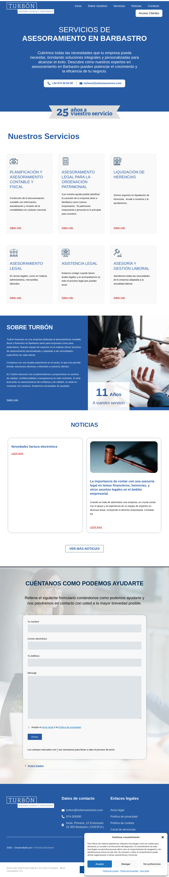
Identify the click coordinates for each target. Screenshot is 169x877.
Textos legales (36, 765)
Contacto (153, 6)
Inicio (78, 6)
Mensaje (84, 697)
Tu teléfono (84, 661)
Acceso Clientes (149, 13)
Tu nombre (84, 627)
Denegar (125, 864)
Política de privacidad (129, 871)
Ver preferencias (152, 864)
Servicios (119, 6)
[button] (162, 837)
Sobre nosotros (97, 6)
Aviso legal (144, 871)
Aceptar (99, 864)
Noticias (136, 6)
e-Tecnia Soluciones (43, 847)
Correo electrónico (84, 644)
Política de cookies (111, 871)
